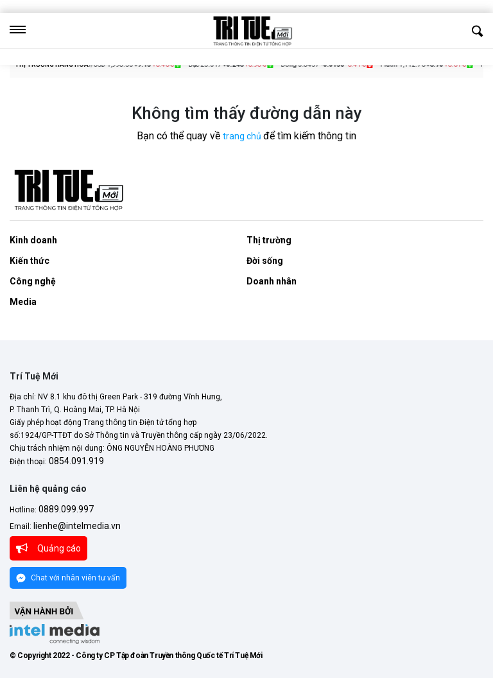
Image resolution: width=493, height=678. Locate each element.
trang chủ (243, 136)
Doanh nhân (271, 281)
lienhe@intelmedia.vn (77, 526)
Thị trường (268, 240)
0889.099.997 (65, 509)
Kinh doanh (33, 240)
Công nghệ (33, 281)
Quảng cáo (48, 548)
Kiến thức (29, 261)
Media (23, 302)
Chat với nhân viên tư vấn (68, 578)
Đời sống (264, 261)
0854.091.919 (75, 461)
